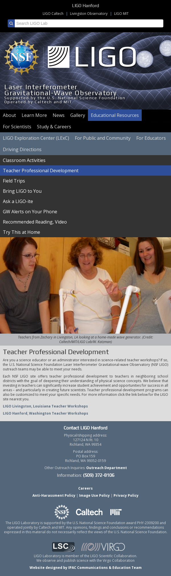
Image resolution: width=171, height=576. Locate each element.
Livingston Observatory (89, 13)
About (9, 115)
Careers (85, 488)
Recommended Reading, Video (35, 222)
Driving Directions (22, 149)
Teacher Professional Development (41, 170)
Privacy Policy (126, 495)
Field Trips (14, 181)
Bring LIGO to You (22, 191)
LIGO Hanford (85, 5)
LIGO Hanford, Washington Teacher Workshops (45, 413)
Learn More (34, 115)
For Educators (151, 138)
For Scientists (17, 126)
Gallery (77, 115)
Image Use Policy (94, 495)
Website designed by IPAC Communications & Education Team (86, 567)
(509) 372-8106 (98, 475)
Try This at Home (21, 232)
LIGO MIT (121, 13)
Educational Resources (115, 115)
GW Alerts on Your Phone (30, 211)
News (59, 115)
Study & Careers (54, 126)
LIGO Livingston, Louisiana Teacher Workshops (45, 406)
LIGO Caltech (53, 13)
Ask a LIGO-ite (18, 201)
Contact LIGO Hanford (85, 428)
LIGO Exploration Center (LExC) (36, 138)
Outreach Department (106, 467)
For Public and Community (103, 138)
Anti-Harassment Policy (53, 495)
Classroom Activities (24, 160)
